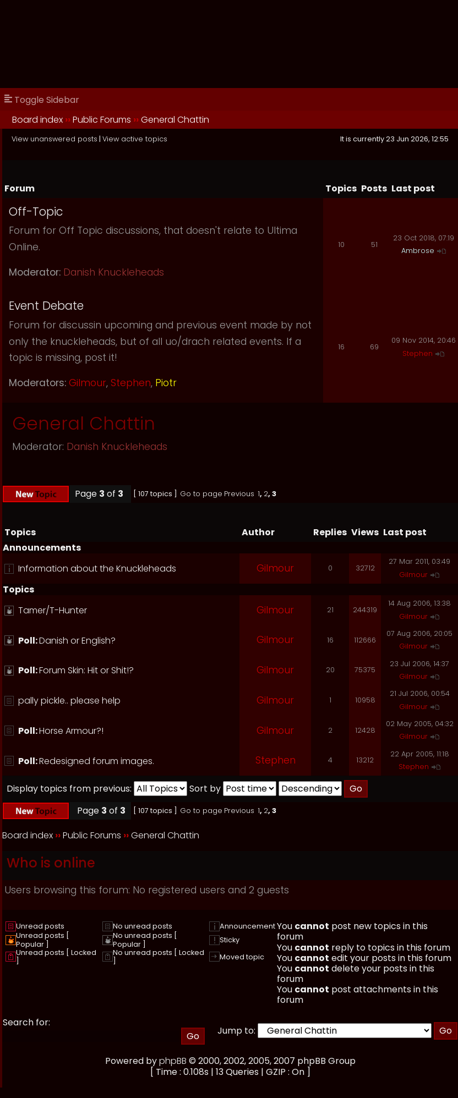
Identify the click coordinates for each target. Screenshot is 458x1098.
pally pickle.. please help (69, 700)
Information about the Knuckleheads (97, 568)
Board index (37, 119)
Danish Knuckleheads (113, 272)
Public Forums (102, 119)
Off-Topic (36, 211)
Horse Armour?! (71, 730)
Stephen (131, 382)
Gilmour (87, 382)
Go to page (201, 493)
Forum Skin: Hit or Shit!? (86, 670)
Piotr (166, 382)
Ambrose (417, 250)
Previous (239, 493)
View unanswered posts (54, 139)
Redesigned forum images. (96, 761)
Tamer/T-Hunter (52, 610)
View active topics (134, 139)
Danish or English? (77, 640)
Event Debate (46, 306)
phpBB (173, 1061)
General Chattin (175, 119)
